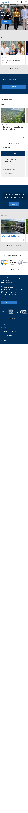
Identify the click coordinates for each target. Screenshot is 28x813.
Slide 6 (18, 143)
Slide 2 (12, 68)
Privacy (3, 328)
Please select (10, 86)
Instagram (7, 340)
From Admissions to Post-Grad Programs (13, 52)
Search (21, 2)
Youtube (5, 340)
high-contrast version (17, 2)
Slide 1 (10, 68)
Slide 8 (20, 245)
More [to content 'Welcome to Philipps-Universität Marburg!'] (6, 22)
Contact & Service (9, 302)
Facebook (2, 340)
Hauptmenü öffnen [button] (25, 2)
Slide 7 (18, 245)
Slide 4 (15, 68)
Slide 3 (13, 143)
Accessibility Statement (9, 331)
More (14, 204)
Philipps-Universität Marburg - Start (6, 2)
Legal (3, 324)
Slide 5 (17, 68)
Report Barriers (7, 335)
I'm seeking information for (14, 79)
